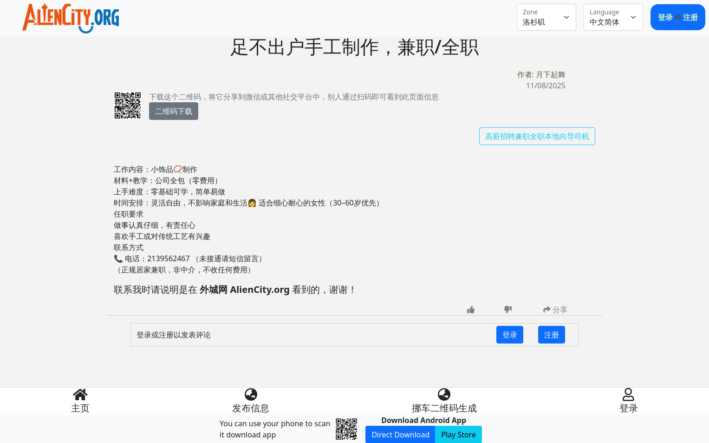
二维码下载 (173, 111)
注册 (690, 17)
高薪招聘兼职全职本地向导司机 (537, 136)
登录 (666, 17)
